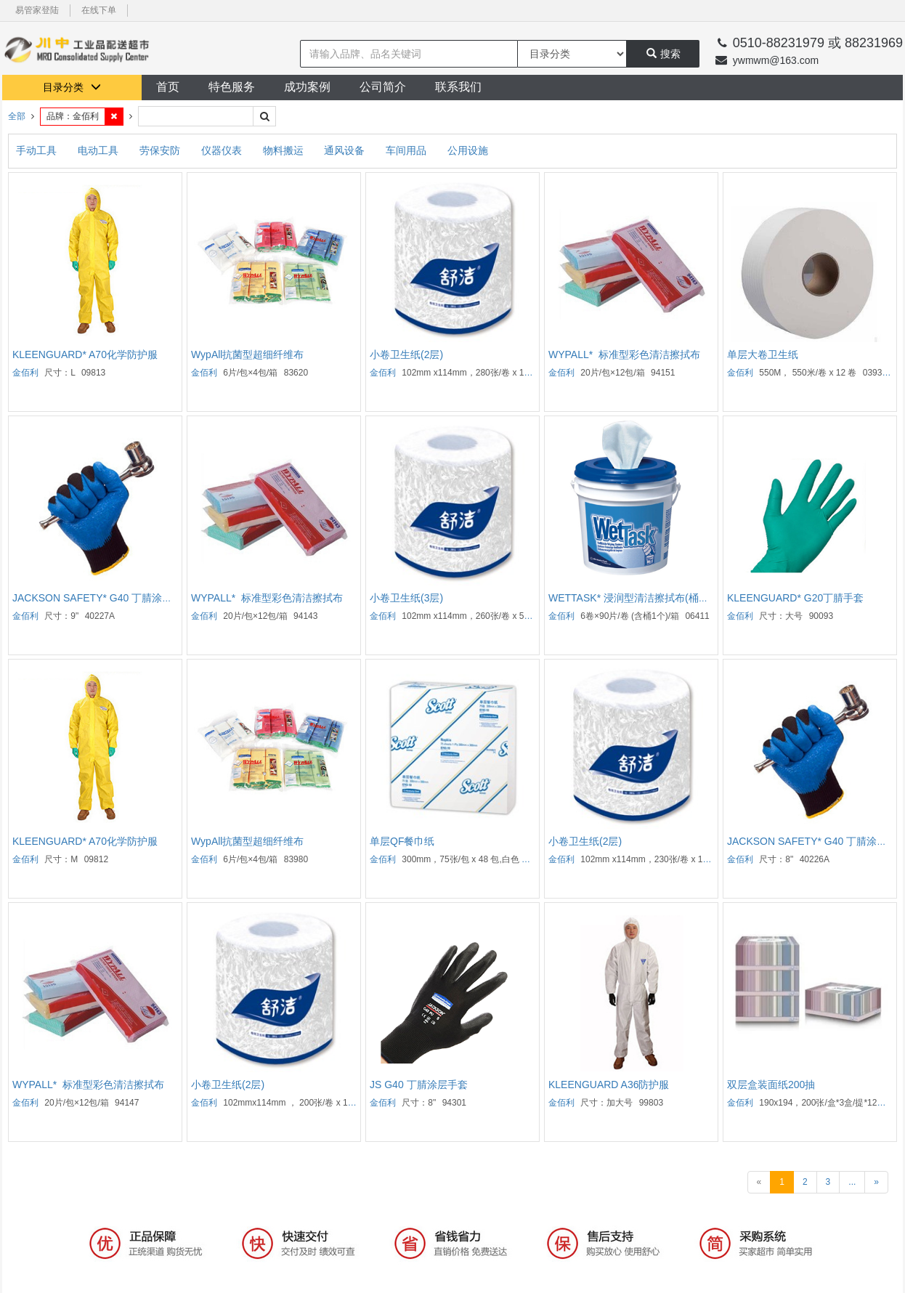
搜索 (663, 54)
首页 (167, 87)
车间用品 (407, 150)
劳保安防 (161, 150)
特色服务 (231, 87)
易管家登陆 (37, 10)
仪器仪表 (223, 150)
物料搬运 (285, 150)
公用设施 (467, 150)
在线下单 (98, 10)
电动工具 (99, 150)
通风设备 (346, 150)
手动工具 (38, 150)
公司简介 (383, 87)
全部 (16, 116)
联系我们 (458, 87)
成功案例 (307, 87)
